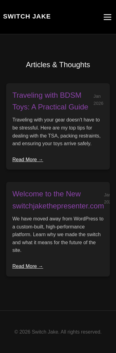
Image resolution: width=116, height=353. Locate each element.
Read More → (27, 159)
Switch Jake (27, 16)
